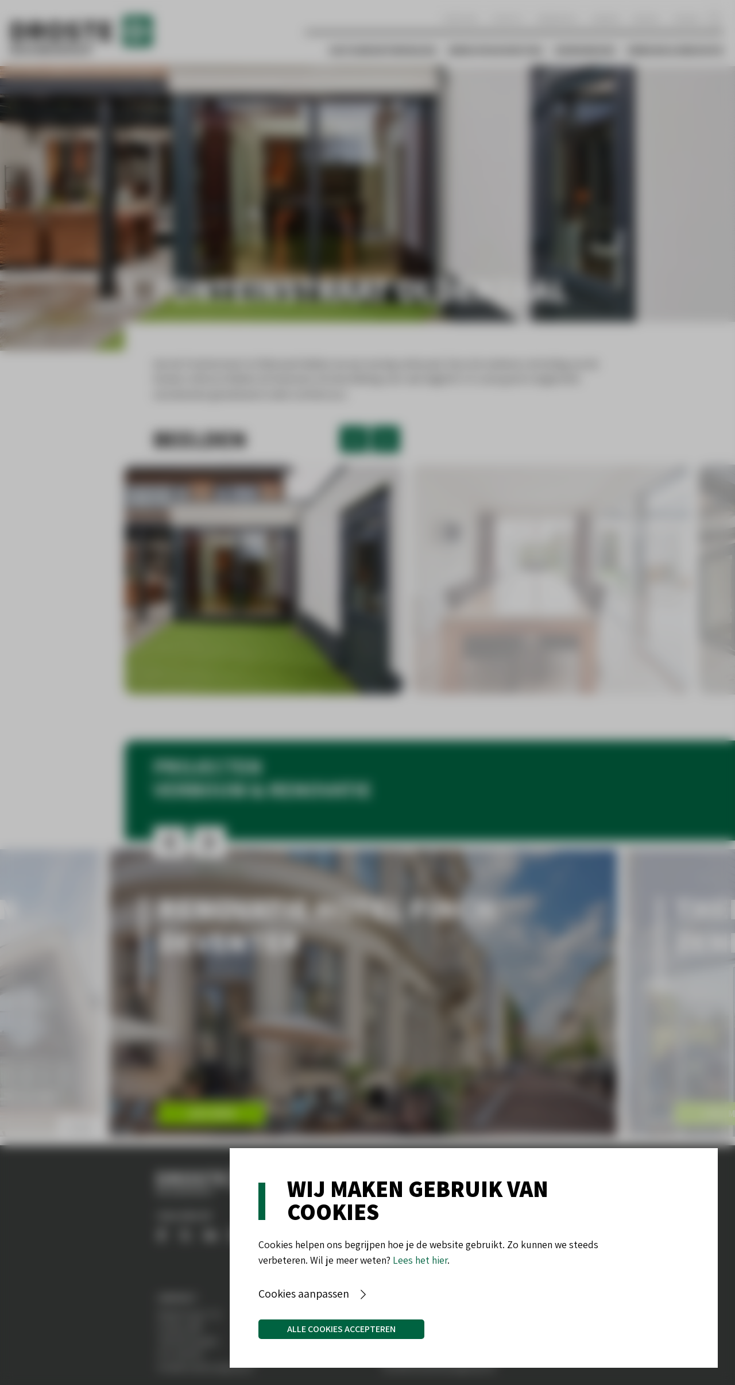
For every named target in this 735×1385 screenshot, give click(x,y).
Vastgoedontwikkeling (383, 50)
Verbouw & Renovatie (675, 50)
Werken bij (558, 18)
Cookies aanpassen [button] (303, 1293)
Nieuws (646, 18)
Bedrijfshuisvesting (495, 50)
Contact (507, 18)
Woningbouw (585, 50)
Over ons (460, 18)
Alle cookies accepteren (341, 1329)
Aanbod (605, 18)
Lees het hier (420, 1260)
